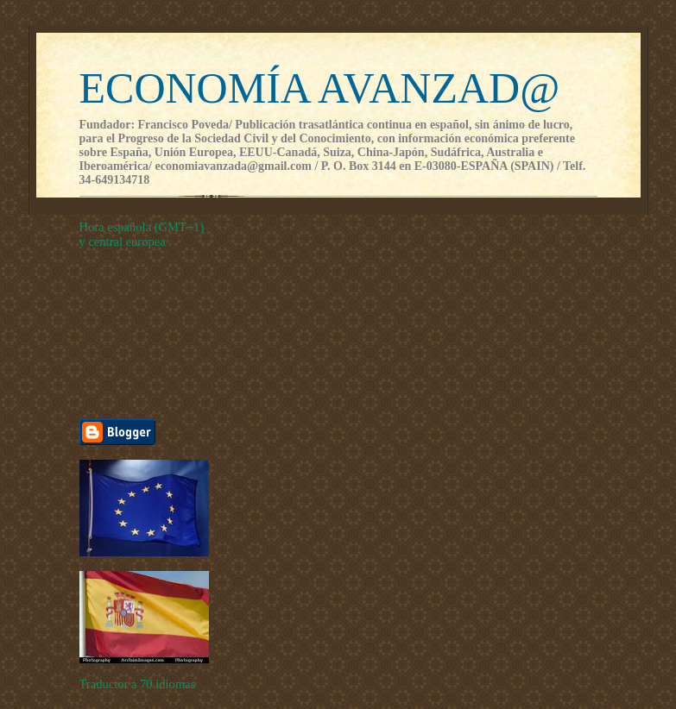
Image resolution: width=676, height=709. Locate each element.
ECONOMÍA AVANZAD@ (319, 88)
